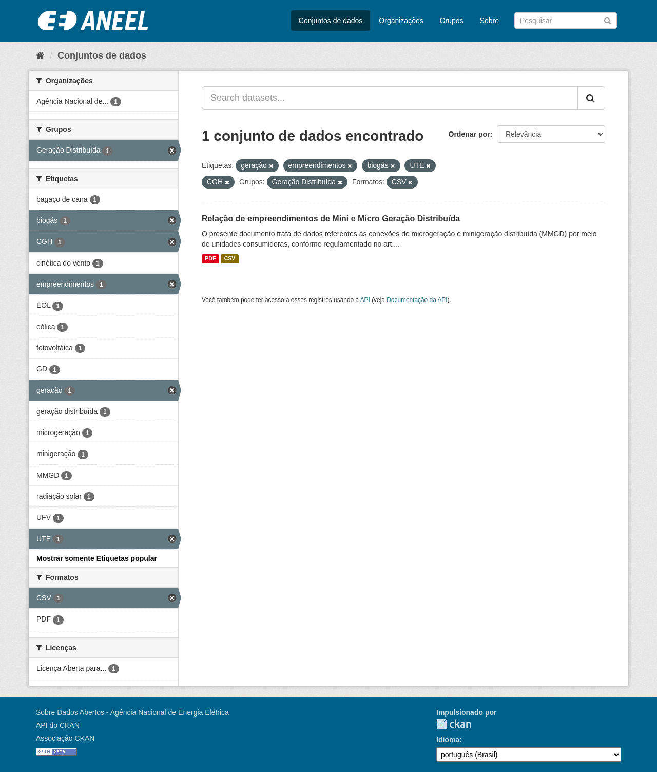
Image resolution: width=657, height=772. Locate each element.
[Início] (40, 55)
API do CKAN (58, 725)
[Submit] (607, 19)
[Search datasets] (565, 20)
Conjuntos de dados (331, 20)
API (365, 300)
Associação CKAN (65, 738)
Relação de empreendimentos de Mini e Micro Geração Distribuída (331, 218)
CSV (230, 259)
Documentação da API (417, 300)
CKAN (453, 724)
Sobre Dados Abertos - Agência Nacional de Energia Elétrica (132, 712)
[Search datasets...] (390, 98)
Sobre (489, 20)
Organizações (401, 20)
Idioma (447, 740)
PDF (210, 259)
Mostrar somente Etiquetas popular (96, 558)
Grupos (451, 20)
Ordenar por (469, 134)
